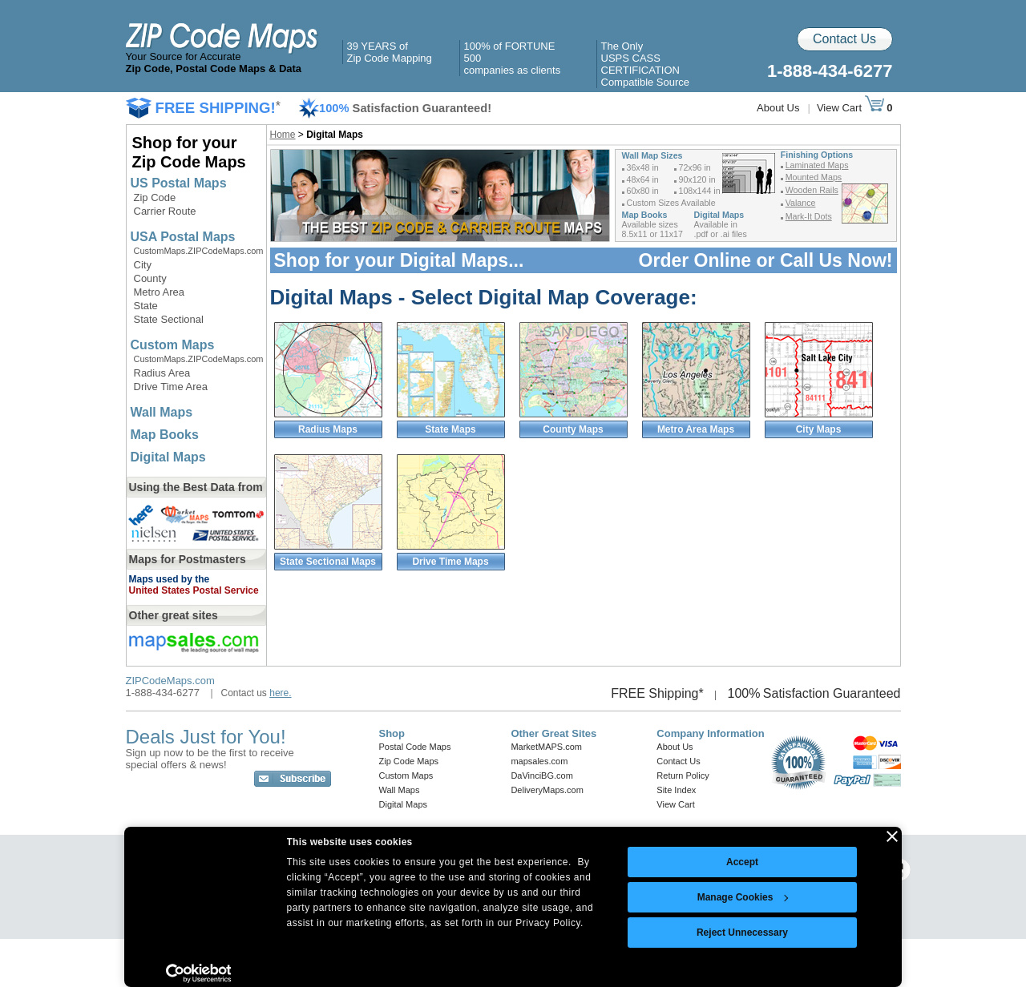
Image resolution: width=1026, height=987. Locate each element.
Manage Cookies (743, 897)
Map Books (165, 434)
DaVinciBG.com (541, 775)
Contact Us (844, 39)
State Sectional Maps (328, 561)
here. (280, 693)
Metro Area (159, 292)
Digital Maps (168, 457)
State (146, 306)
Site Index (676, 790)
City (142, 265)
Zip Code (155, 197)
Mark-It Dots (809, 216)
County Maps (573, 429)
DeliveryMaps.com (547, 790)
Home (283, 134)
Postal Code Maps (415, 746)
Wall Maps (162, 412)
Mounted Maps (814, 177)
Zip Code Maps (409, 761)
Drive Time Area (171, 387)
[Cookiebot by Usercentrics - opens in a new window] (198, 973)
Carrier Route (165, 211)
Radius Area (162, 373)
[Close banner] (892, 836)
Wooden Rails (812, 190)
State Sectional (169, 319)
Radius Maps (327, 429)
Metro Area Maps (695, 429)
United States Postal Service (194, 590)
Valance (801, 202)
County (150, 278)
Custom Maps (173, 345)
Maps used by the (169, 579)
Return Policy (682, 775)
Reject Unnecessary (742, 932)
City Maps (819, 429)
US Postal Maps (179, 183)
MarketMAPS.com (546, 746)
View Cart (850, 108)
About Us (778, 108)
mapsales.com (539, 761)
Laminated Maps (817, 165)
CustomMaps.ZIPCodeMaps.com (199, 251)
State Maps (450, 429)
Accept (742, 862)
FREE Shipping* (657, 693)
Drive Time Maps (450, 561)
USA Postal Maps (183, 237)
